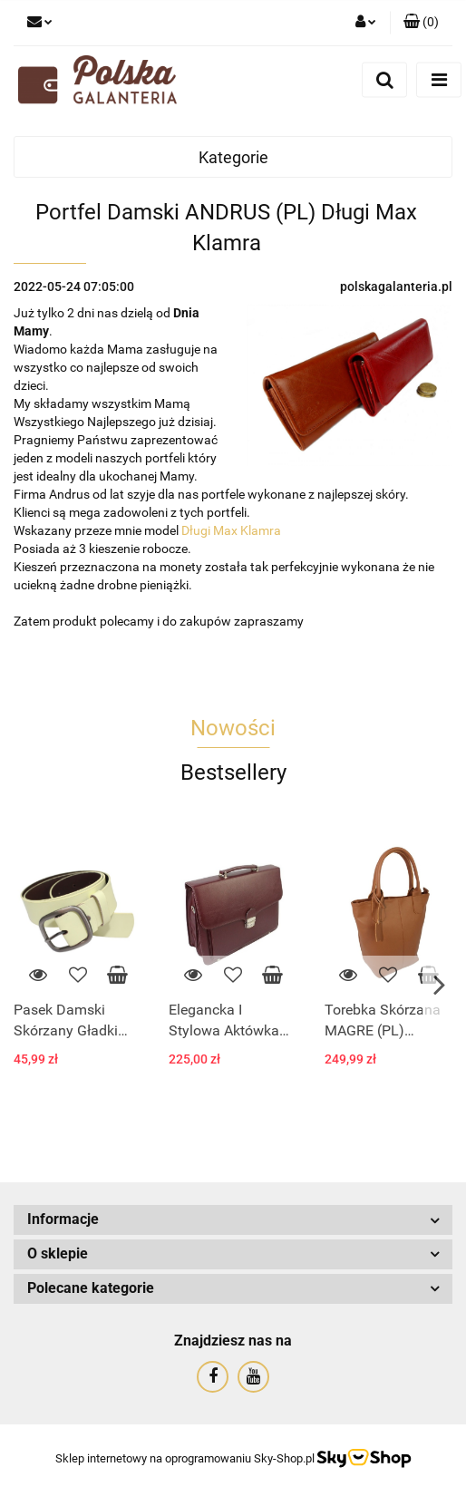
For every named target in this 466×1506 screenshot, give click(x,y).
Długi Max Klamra (231, 530)
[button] (421, 22)
